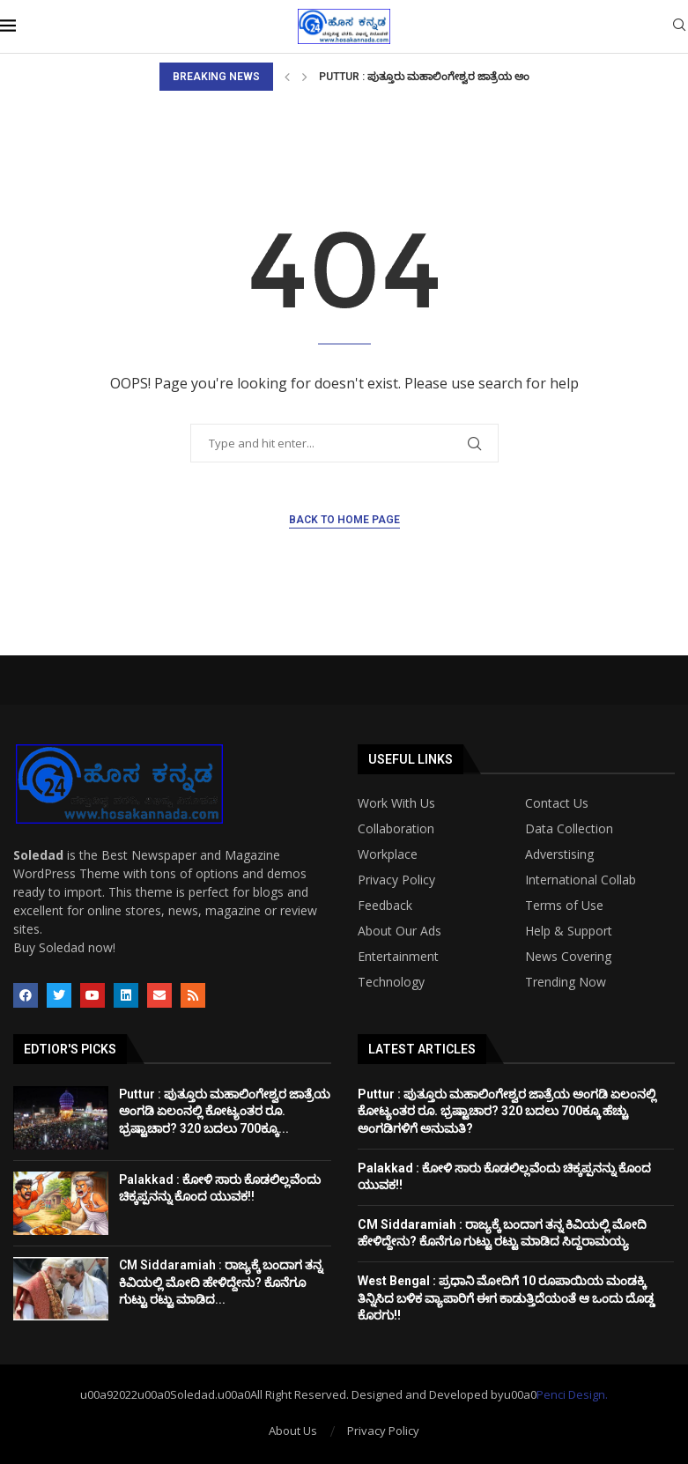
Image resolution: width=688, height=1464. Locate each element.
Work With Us (396, 803)
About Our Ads (399, 931)
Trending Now (565, 982)
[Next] (305, 77)
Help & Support (568, 931)
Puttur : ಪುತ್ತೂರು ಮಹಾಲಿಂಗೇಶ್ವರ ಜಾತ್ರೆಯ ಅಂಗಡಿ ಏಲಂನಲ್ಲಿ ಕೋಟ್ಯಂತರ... (483, 76)
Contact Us (556, 803)
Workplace (388, 854)
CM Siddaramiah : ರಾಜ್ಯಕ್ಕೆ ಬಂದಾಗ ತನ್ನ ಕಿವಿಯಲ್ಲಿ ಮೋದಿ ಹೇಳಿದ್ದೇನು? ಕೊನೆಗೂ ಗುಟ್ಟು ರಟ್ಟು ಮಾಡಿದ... (220, 1282)
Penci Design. (572, 1394)
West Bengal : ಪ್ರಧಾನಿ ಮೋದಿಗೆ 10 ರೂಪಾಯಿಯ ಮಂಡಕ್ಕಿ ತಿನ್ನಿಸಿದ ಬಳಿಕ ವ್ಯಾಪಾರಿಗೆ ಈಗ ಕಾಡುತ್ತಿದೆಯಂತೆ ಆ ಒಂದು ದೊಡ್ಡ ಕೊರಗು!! (506, 1298)
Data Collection (569, 829)
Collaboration (396, 829)
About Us (293, 1430)
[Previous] (287, 77)
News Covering (568, 956)
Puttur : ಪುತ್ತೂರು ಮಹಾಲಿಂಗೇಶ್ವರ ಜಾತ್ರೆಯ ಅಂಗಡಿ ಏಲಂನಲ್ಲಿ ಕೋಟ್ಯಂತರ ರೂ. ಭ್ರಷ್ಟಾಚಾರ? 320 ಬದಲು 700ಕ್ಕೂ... (224, 1111)
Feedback (385, 905)
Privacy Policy (396, 880)
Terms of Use (564, 905)
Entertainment (398, 956)
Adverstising (559, 854)
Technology (391, 982)
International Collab (580, 880)
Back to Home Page (344, 520)
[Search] (679, 26)
